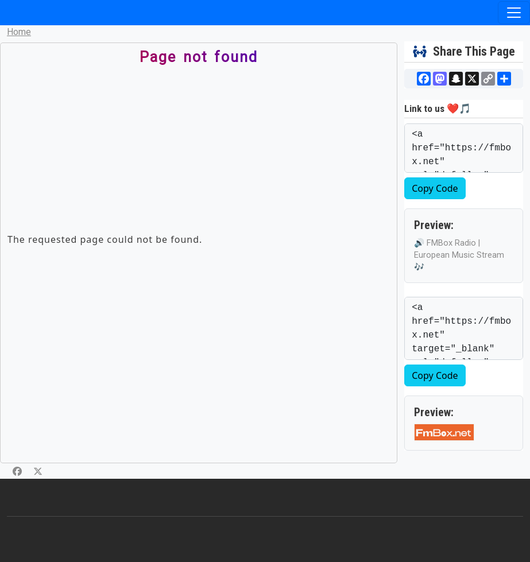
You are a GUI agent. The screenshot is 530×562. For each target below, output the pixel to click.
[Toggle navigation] (514, 12)
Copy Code (435, 188)
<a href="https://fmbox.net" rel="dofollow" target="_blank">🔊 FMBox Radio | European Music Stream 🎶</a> (463, 148)
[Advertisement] (179, 152)
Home (19, 31)
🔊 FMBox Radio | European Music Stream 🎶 (459, 255)
